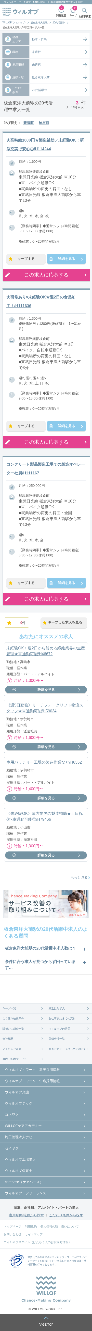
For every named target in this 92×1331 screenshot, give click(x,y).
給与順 (44, 123)
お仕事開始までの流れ (62, 1018)
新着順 (28, 123)
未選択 (36, 52)
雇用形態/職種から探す (26, 1215)
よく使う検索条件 (13, 1018)
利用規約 (31, 1226)
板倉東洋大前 (41, 77)
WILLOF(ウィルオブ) (14, 22)
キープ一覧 (9, 1008)
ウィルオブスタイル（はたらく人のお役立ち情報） (37, 1242)
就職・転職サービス (14, 1058)
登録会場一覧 (57, 1038)
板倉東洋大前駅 (39, 22)
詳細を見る (66, 259)
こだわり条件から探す (66, 1215)
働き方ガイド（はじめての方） (67, 1048)
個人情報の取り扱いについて (59, 1226)
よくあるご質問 (11, 1048)
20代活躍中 (59, 22)
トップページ (12, 1226)
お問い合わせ (12, 1234)
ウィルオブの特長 (59, 1028)
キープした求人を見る (65, 622)
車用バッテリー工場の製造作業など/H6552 (44, 762)
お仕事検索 (85, 16)
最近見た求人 (57, 1008)
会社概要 (7, 1038)
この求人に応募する (46, 274)
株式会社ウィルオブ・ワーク (58, 1257)
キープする (26, 259)
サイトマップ (34, 1234)
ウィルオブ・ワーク (15, 2)
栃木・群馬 (39, 39)
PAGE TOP (46, 1324)
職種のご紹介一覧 (13, 1028)
